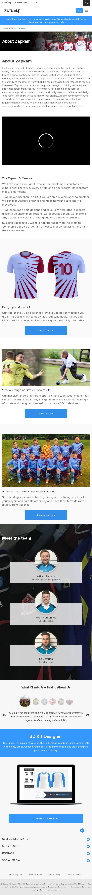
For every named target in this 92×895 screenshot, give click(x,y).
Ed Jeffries (46, 658)
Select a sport (46, 413)
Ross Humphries (46, 617)
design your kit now (46, 819)
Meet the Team (35, 875)
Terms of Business (75, 875)
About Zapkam (15, 875)
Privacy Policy (54, 875)
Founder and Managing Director (46, 580)
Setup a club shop (46, 515)
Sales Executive (46, 621)
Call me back (21, 3)
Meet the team (16, 538)
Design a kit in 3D (46, 330)
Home (6, 28)
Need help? (7, 3)
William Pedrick (46, 576)
